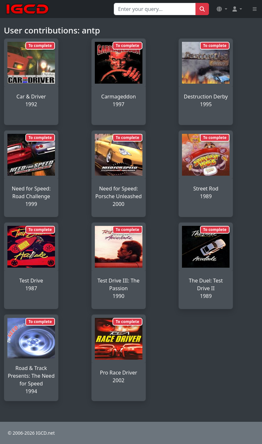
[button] (222, 9)
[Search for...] (155, 9)
